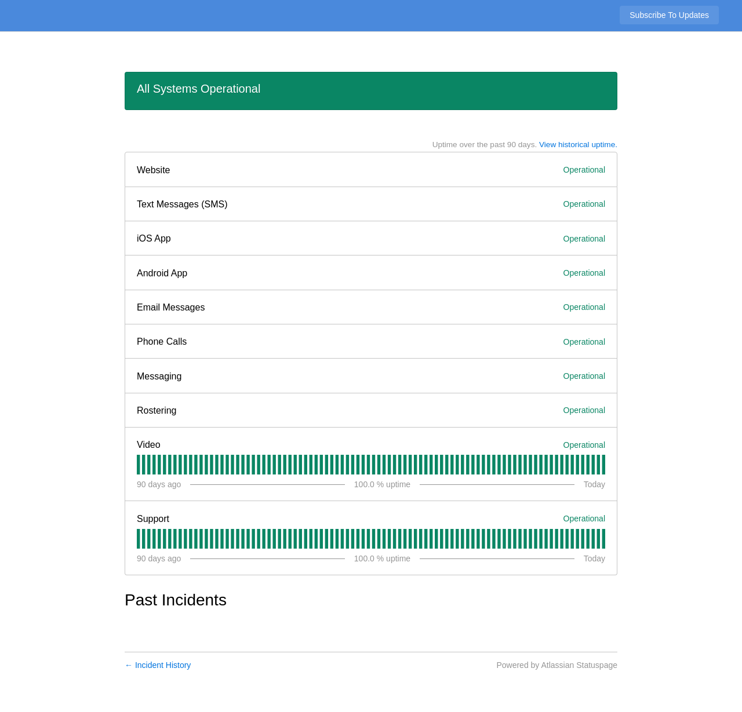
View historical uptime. (578, 144)
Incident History (158, 665)
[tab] (138, 464)
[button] (669, 15)
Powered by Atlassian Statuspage (556, 665)
